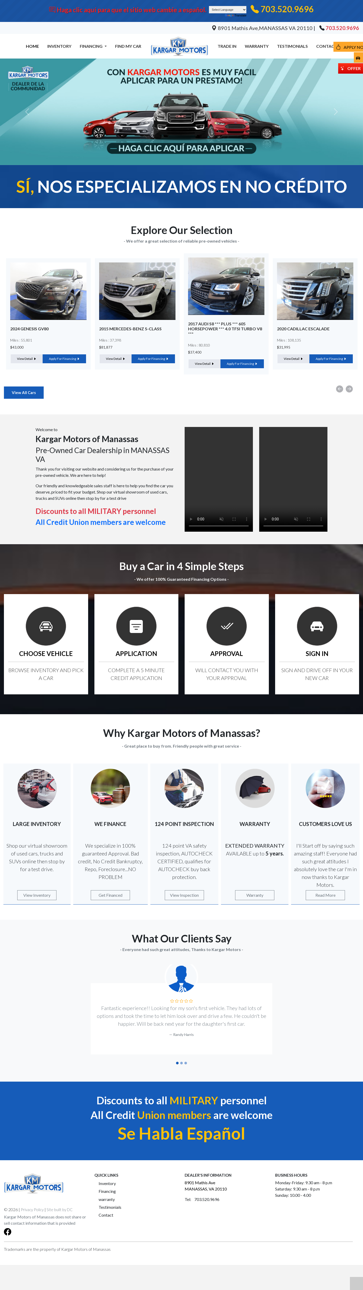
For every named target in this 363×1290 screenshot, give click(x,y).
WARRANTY (257, 46)
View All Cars (24, 392)
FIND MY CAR (128, 46)
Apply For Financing (64, 359)
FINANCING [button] (91, 46)
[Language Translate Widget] (228, 9)
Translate (235, 15)
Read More (325, 895)
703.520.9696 (287, 9)
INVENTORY (59, 46)
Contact (106, 1214)
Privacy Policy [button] (32, 1209)
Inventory (107, 1183)
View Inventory (36, 895)
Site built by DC (60, 1209)
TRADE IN (227, 46)
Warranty (254, 895)
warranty (107, 1199)
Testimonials (110, 1207)
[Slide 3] (185, 1063)
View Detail (26, 359)
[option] (48, 314)
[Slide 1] (177, 1063)
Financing (107, 1191)
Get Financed (110, 895)
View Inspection (184, 895)
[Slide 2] (181, 1063)
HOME (32, 46)
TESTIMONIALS (292, 46)
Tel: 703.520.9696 (202, 1199)
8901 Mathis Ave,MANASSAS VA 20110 (263, 28)
